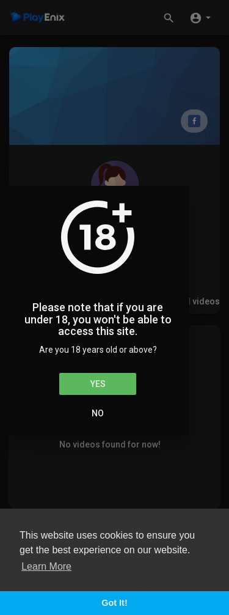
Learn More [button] (46, 566)
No (98, 413)
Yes (98, 384)
